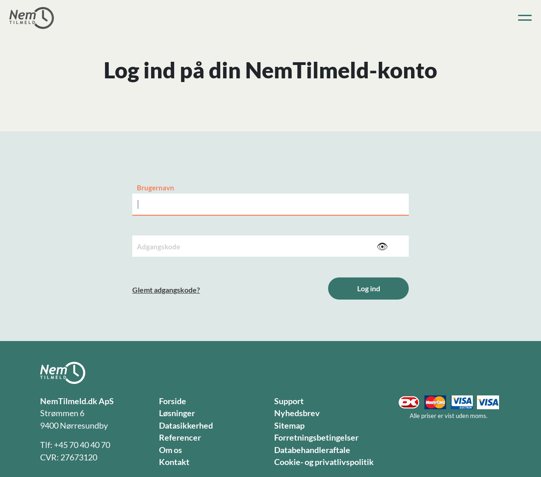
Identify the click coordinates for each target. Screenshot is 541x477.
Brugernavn (155, 187)
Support (289, 401)
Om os (170, 450)
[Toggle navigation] (525, 18)
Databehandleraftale (312, 450)
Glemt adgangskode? (166, 289)
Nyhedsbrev (297, 413)
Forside (172, 401)
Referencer (180, 437)
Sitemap (289, 425)
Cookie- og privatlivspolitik (324, 462)
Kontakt (174, 462)
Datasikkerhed (186, 425)
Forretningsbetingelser (316, 437)
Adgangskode (158, 246)
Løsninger (177, 413)
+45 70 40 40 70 (82, 445)
